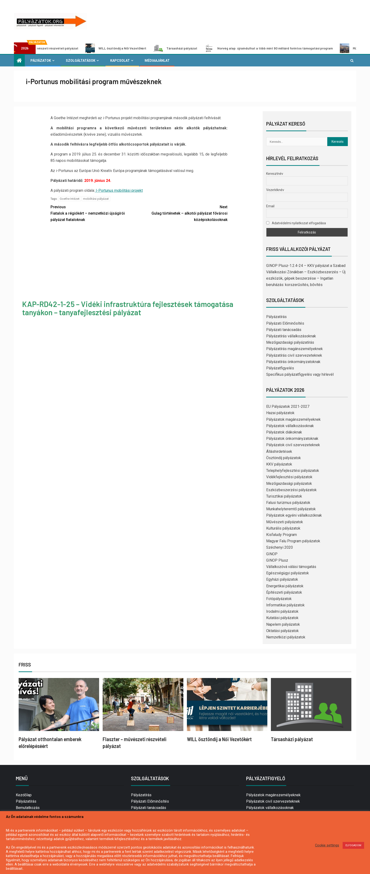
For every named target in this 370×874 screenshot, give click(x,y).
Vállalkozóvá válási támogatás (291, 566)
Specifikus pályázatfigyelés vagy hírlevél (300, 374)
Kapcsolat (120, 60)
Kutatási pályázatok (282, 618)
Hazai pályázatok (280, 413)
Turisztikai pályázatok (284, 496)
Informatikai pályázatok (285, 605)
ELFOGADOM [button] (353, 845)
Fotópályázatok (279, 598)
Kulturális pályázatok (283, 528)
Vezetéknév (275, 190)
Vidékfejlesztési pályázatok (289, 477)
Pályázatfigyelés (280, 368)
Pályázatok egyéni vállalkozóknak (294, 515)
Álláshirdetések (279, 451)
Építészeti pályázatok (284, 592)
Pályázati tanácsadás (283, 329)
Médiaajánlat (157, 60)
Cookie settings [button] (327, 845)
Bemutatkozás (28, 807)
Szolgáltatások (80, 60)
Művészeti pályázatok (284, 522)
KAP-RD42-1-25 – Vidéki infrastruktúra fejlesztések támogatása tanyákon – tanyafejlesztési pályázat (127, 308)
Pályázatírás (276, 316)
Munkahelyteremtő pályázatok (291, 509)
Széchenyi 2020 (279, 547)
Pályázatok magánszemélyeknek (293, 419)
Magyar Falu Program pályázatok (293, 541)
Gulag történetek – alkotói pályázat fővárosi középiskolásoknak (183, 213)
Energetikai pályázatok (284, 586)
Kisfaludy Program (281, 534)
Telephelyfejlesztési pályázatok (292, 470)
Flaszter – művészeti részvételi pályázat (55, 48)
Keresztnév (274, 174)
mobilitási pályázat (96, 198)
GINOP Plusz (277, 560)
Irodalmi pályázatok (282, 611)
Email (270, 206)
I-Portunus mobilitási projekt (119, 190)
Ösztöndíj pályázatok (283, 458)
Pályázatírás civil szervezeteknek (294, 355)
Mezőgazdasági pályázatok (289, 483)
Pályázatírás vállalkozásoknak (291, 336)
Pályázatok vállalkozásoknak (290, 426)
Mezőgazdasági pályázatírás (290, 342)
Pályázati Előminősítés (285, 323)
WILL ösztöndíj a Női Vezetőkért (130, 48)
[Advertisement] (139, 262)
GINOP (272, 554)
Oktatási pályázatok (282, 631)
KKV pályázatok (279, 464)
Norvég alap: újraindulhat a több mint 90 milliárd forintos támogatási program (283, 48)
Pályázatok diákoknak (284, 432)
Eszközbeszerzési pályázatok (291, 490)
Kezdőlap (24, 795)
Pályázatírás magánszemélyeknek (294, 349)
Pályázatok (40, 60)
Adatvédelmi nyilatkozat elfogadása (296, 223)
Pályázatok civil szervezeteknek (293, 445)
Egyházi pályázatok (282, 579)
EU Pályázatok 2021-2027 (287, 406)
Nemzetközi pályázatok (285, 637)
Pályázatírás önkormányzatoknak (293, 361)
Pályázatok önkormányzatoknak (292, 438)
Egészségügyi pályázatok (287, 573)
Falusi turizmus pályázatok (288, 502)
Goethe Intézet (70, 198)
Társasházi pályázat (190, 48)
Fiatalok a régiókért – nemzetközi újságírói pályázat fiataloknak (94, 213)
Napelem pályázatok (283, 624)
